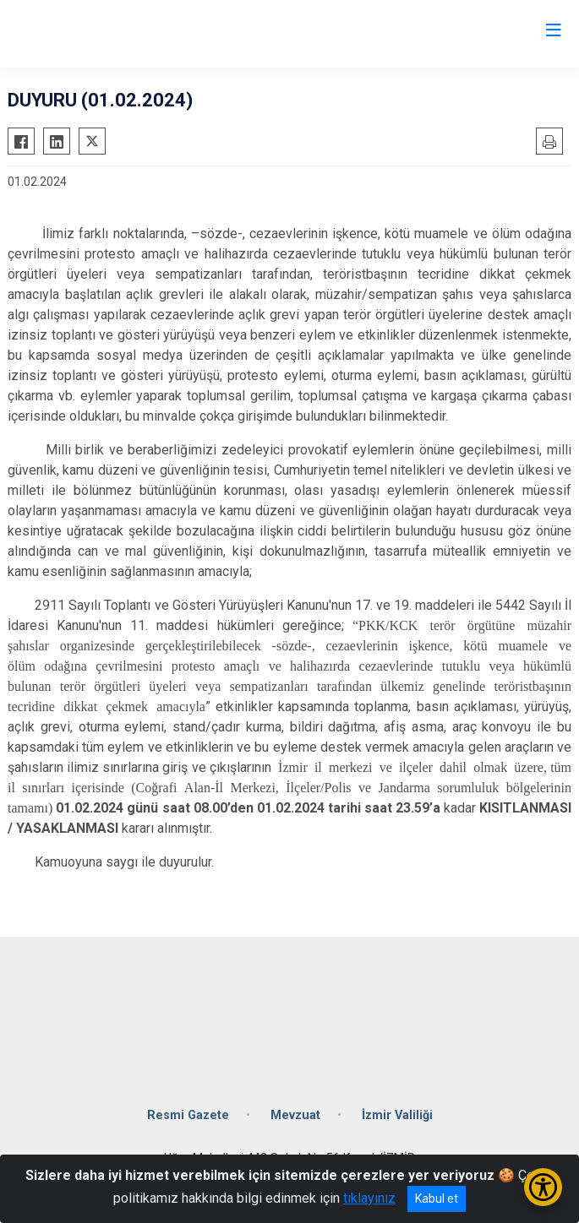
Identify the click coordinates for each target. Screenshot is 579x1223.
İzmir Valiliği (397, 1115)
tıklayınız (369, 1198)
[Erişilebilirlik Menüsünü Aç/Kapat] (543, 1187)
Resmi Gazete (188, 1115)
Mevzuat (295, 1115)
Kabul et (436, 1198)
